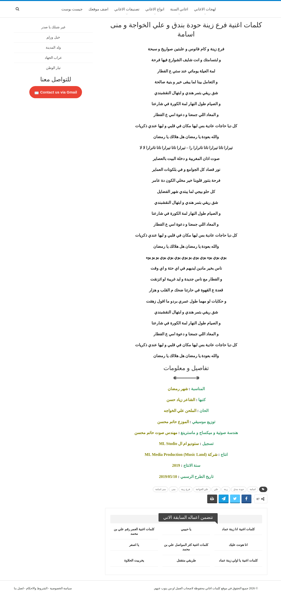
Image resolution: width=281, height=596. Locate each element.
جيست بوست (72, 9)
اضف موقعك (98, 9)
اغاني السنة (179, 9)
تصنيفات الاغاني (126, 9)
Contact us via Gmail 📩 (55, 92)
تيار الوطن (53, 68)
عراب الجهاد (53, 58)
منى (173, 489)
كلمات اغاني (212, 588)
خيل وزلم (53, 37)
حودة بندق (239, 489)
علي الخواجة (202, 489)
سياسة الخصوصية (61, 588)
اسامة (253, 489)
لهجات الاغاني (205, 9)
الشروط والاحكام (36, 588)
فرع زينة (185, 489)
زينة (226, 489)
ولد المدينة (53, 47)
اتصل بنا (19, 588)
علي (216, 489)
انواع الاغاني (154, 9)
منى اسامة (160, 489)
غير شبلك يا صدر (53, 27)
